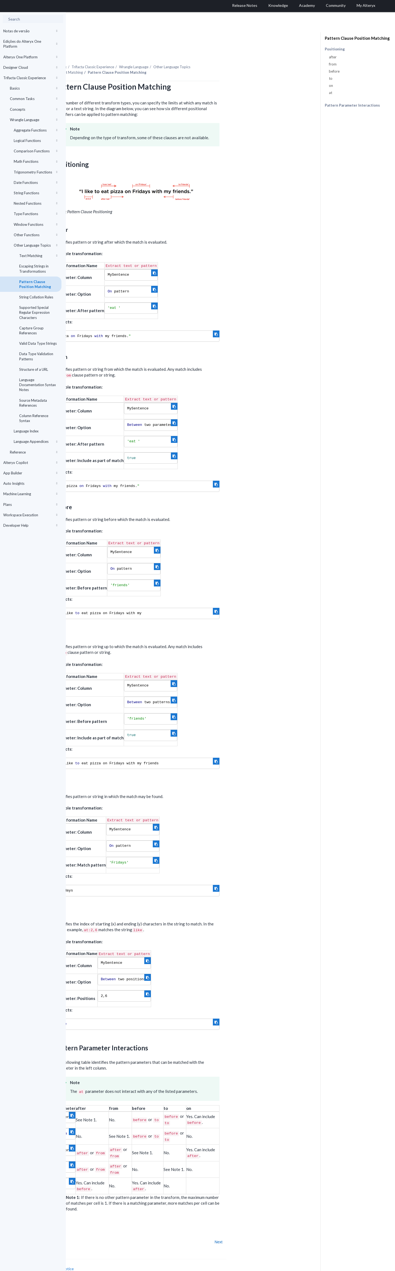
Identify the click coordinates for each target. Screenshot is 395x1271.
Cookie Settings (86, 1259)
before (334, 71)
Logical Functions (35, 140)
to (330, 78)
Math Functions (35, 161)
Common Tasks (33, 98)
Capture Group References (31, 330)
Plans (30, 504)
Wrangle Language (33, 120)
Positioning (335, 49)
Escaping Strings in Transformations (34, 268)
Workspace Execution (30, 515)
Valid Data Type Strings (38, 343)
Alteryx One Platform (30, 57)
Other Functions (35, 235)
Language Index (26, 431)
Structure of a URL (33, 369)
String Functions (35, 193)
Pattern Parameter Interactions (352, 105)
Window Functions (35, 224)
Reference (33, 452)
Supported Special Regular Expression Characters (34, 312)
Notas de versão (30, 31)
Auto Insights (30, 483)
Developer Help (30, 525)
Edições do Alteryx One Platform (30, 44)
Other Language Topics (35, 245)
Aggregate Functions (35, 130)
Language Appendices (35, 441)
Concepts (33, 109)
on (331, 85)
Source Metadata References (33, 402)
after (333, 57)
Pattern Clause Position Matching (35, 284)
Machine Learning (30, 494)
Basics (33, 88)
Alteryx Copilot (30, 462)
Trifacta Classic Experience (30, 78)
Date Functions (35, 182)
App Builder (30, 473)
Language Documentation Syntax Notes (37, 385)
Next (284, 1227)
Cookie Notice (127, 1253)
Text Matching (38, 255)
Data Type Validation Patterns (36, 356)
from (333, 64)
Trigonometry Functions (35, 172)
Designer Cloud (30, 67)
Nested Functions (35, 203)
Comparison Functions (35, 151)
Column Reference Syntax (33, 418)
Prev (80, 1227)
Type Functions (35, 214)
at (330, 92)
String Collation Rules (36, 297)
